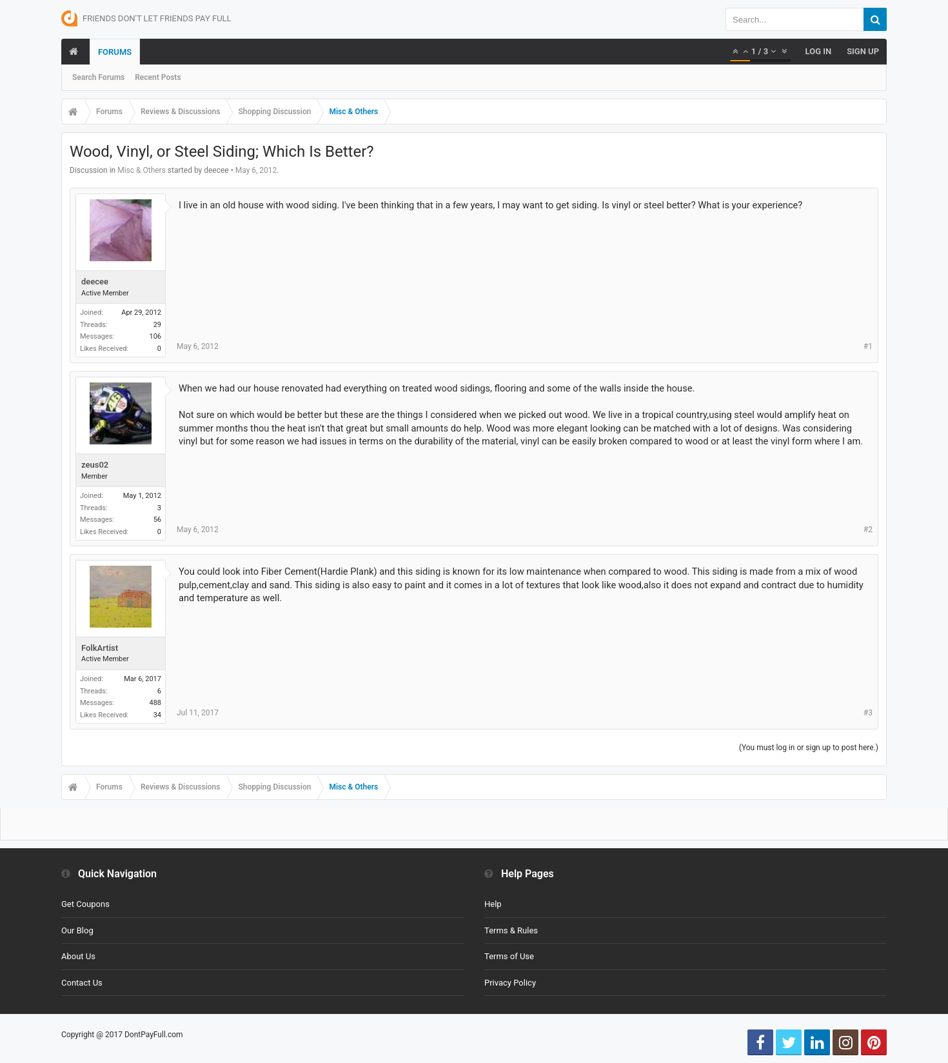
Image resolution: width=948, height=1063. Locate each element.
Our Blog (77, 930)
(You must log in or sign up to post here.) (808, 747)
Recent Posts (158, 77)
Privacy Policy (510, 983)
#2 (868, 529)
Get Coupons (85, 904)
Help (493, 904)
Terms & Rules (511, 930)
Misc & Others (141, 170)
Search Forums (98, 77)
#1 (868, 346)
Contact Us (82, 983)
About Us (78, 956)
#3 (868, 712)
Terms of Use (509, 956)
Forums (115, 52)
